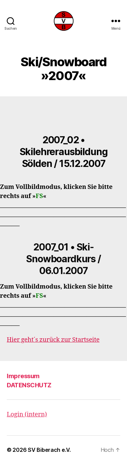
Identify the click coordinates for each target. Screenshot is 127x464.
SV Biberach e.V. (49, 449)
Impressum (23, 376)
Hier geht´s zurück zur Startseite (53, 340)
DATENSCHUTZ (29, 385)
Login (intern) (27, 414)
